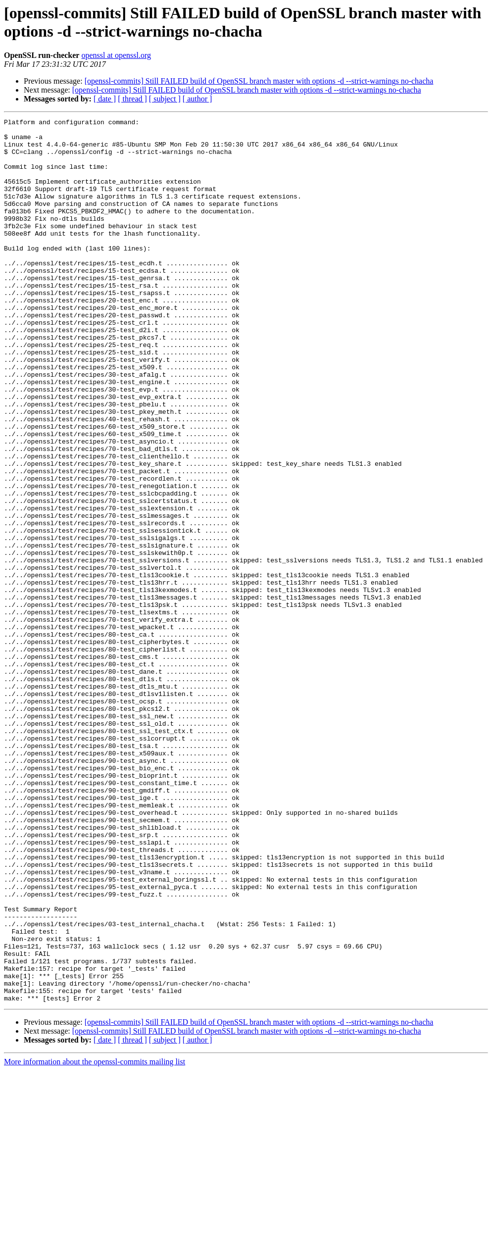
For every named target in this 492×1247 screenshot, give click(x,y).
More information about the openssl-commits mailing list (94, 1238)
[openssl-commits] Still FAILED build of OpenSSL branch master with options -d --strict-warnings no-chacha (259, 81)
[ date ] (105, 99)
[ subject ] (165, 99)
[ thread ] (132, 99)
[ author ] (197, 99)
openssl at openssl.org (116, 55)
